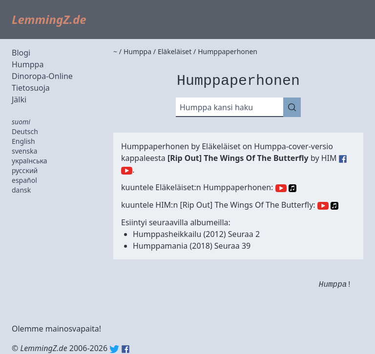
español (24, 180)
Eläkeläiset (221, 146)
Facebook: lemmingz (125, 349)
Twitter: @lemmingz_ (114, 349)
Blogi (21, 52)
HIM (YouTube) (126, 171)
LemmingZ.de (49, 19)
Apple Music (292, 188)
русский (25, 170)
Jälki (19, 99)
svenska (24, 151)
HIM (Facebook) (343, 159)
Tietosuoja (31, 87)
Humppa (27, 64)
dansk (21, 190)
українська (29, 160)
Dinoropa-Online (42, 76)
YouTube (281, 188)
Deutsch (25, 131)
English (23, 141)
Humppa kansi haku (216, 107)
